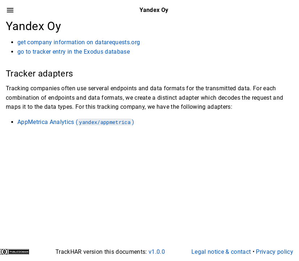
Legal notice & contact (221, 251)
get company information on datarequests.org (78, 42)
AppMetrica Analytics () (75, 122)
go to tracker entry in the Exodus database (73, 51)
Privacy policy (274, 251)
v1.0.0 (157, 251)
